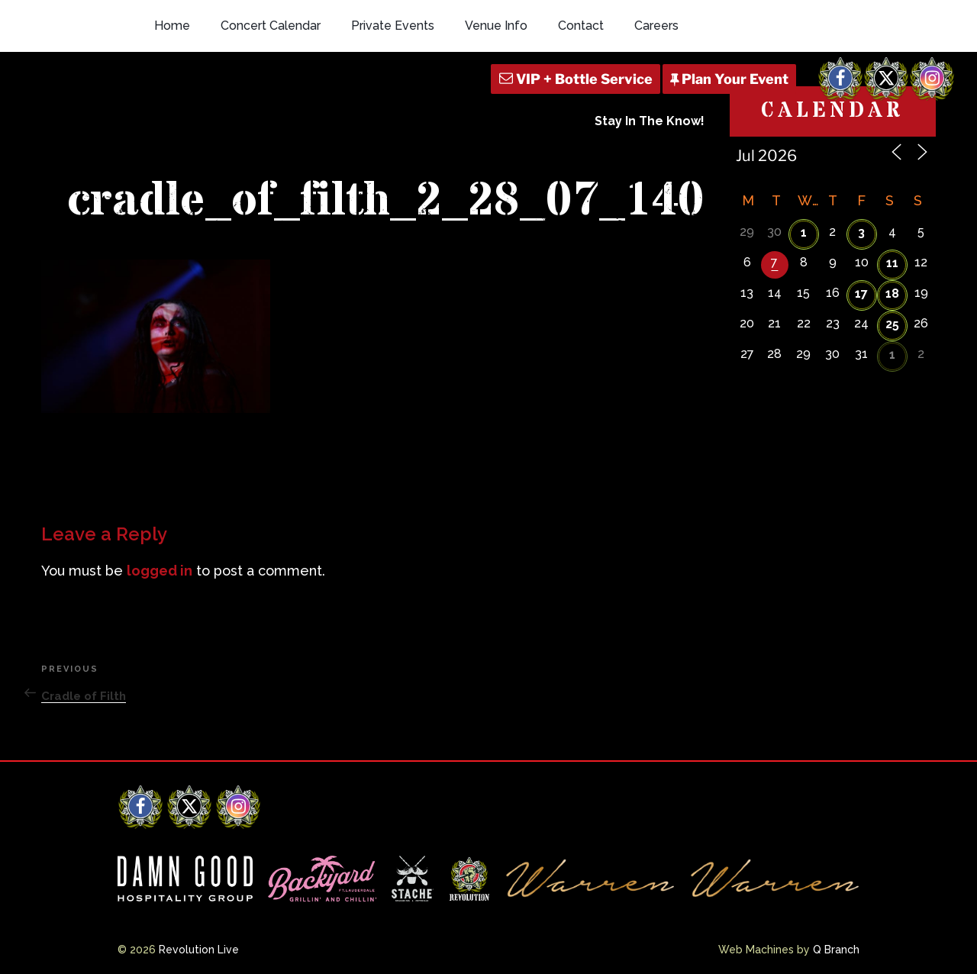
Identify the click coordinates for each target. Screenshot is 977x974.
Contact (581, 25)
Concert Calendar (271, 25)
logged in (159, 571)
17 (861, 293)
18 (892, 293)
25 (892, 324)
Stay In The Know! (650, 121)
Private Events (392, 25)
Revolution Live (199, 949)
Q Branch (836, 949)
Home (172, 25)
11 (892, 263)
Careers (656, 25)
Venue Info (496, 25)
